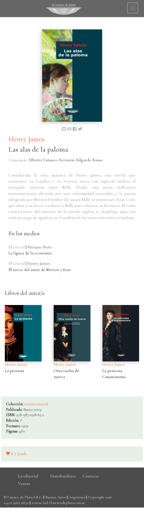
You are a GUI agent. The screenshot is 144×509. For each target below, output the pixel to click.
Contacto (91, 476)
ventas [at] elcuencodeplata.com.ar (58, 502)
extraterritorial (36, 404)
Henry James (26, 139)
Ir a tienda (16, 453)
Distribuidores (63, 476)
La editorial (28, 476)
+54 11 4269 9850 (16, 502)
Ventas (24, 483)
